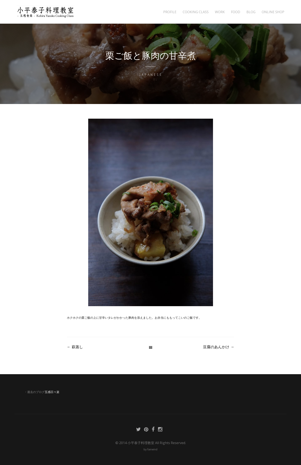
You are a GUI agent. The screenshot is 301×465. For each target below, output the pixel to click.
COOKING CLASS (196, 12)
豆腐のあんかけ (218, 346)
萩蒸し (75, 346)
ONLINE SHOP (273, 12)
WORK (220, 12)
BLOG (250, 12)
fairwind (152, 449)
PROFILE (169, 12)
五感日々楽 (52, 392)
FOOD (235, 12)
